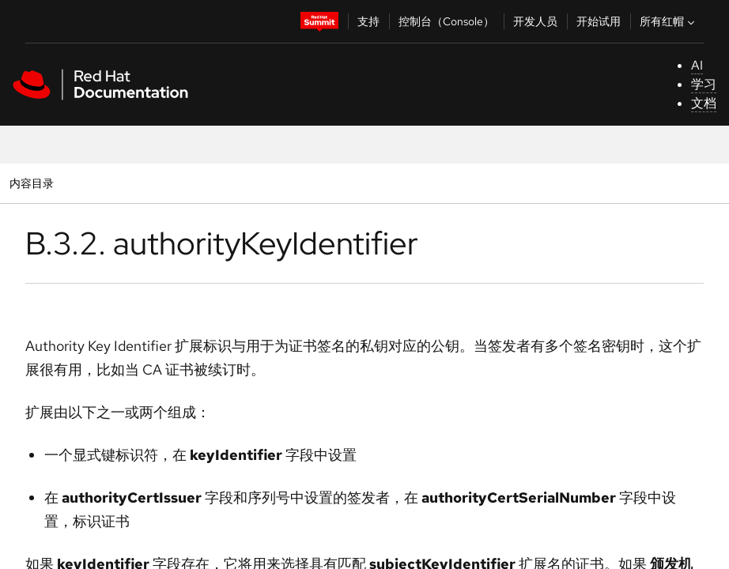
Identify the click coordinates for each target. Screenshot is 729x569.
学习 (703, 84)
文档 (703, 103)
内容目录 (31, 182)
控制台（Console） (446, 21)
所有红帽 (669, 21)
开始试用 (598, 21)
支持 (368, 21)
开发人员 (535, 21)
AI (697, 65)
